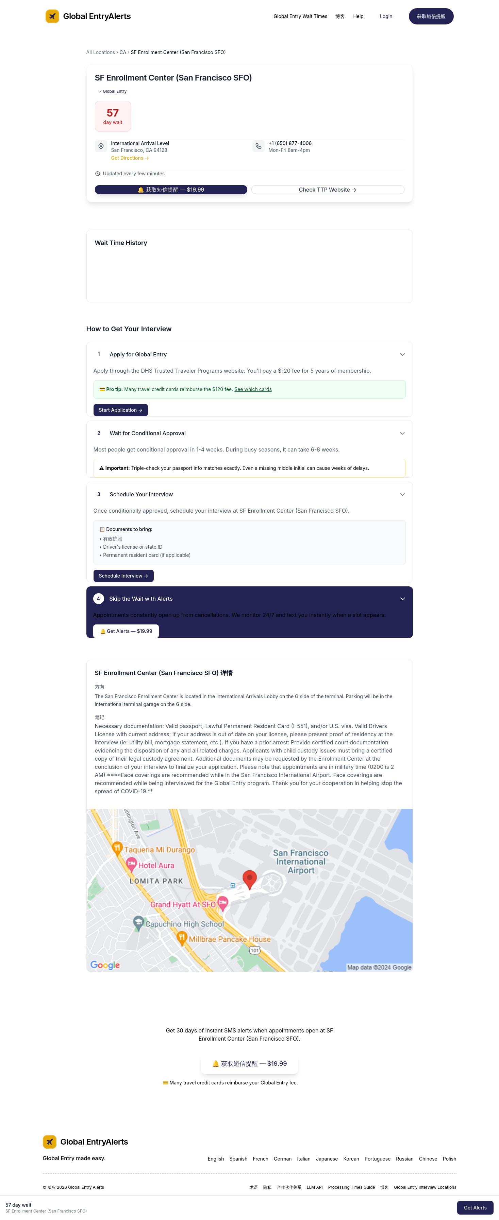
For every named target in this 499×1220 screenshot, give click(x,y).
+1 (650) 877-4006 (290, 143)
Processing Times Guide (351, 1187)
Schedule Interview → (123, 576)
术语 (254, 1187)
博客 (340, 16)
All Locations (100, 52)
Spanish (239, 1159)
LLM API (315, 1187)
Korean (351, 1159)
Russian (405, 1159)
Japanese (327, 1159)
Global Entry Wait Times (301, 16)
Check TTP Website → (327, 189)
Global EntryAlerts (88, 16)
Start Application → (121, 410)
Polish (449, 1159)
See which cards (253, 389)
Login (386, 16)
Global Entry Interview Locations (425, 1187)
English (216, 1159)
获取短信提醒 (431, 16)
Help (358, 16)
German (283, 1159)
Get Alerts (475, 1207)
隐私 (267, 1187)
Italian (304, 1159)
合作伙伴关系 (289, 1187)
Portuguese (377, 1159)
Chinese (428, 1159)
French (260, 1159)
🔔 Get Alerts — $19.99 (126, 631)
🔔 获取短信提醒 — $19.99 (170, 189)
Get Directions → (130, 158)
